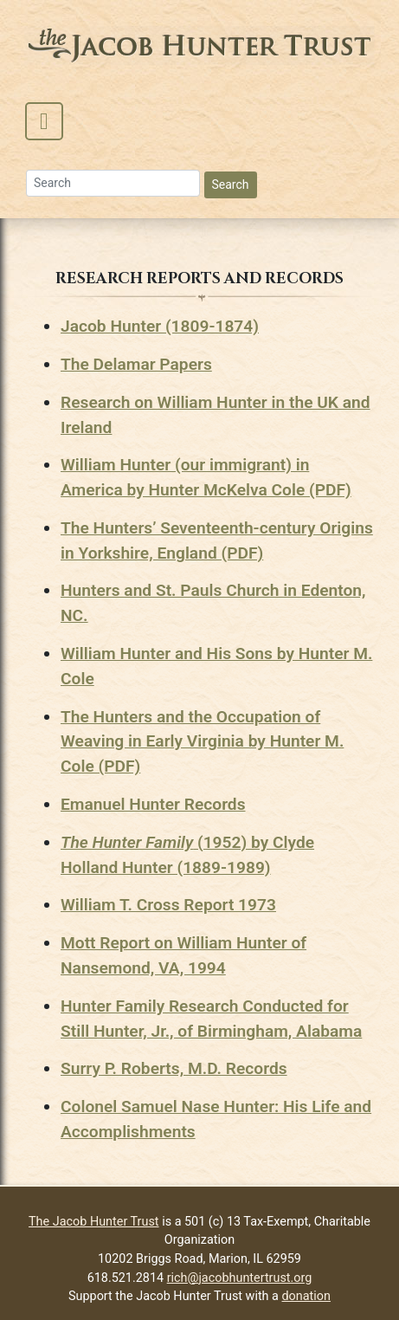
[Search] (113, 183)
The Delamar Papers (136, 364)
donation (306, 1296)
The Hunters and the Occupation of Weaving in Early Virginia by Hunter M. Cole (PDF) (202, 742)
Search (230, 184)
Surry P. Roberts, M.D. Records (174, 1068)
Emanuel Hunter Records (153, 804)
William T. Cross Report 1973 (168, 905)
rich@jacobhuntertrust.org (239, 1278)
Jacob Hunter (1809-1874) (160, 326)
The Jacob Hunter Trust (94, 1221)
